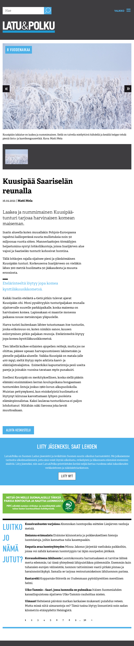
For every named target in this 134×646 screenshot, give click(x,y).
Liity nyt (67, 476)
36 (85, 620)
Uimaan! (76, 605)
